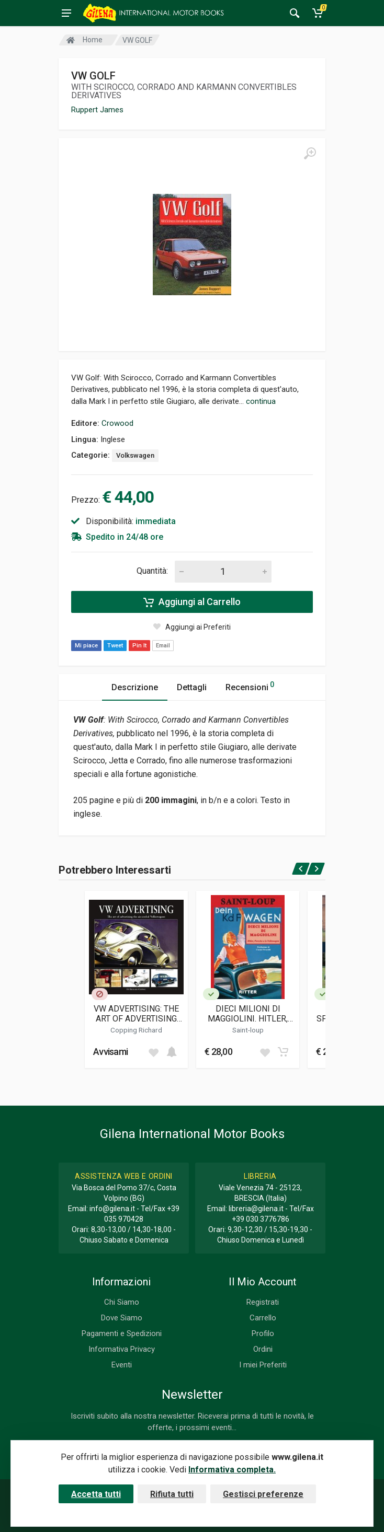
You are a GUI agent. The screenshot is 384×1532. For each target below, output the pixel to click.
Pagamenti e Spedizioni (122, 1333)
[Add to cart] (171, 1051)
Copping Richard (136, 1030)
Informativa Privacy (121, 1349)
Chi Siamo (121, 1302)
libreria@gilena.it (256, 1208)
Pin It (139, 645)
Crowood (117, 423)
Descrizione (134, 687)
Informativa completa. (232, 1470)
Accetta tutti (96, 1494)
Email (163, 645)
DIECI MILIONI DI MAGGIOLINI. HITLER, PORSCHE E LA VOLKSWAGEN (248, 1014)
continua (261, 401)
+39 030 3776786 (260, 1219)
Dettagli (192, 687)
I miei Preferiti (263, 1364)
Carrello (263, 1317)
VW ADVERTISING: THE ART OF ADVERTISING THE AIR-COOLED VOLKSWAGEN (136, 1014)
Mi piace (86, 645)
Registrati (262, 1302)
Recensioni (249, 685)
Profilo (263, 1333)
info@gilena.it (112, 1208)
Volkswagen (135, 455)
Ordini (263, 1349)
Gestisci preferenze (263, 1494)
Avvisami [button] (110, 1051)
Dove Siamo (121, 1317)
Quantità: (152, 571)
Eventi (121, 1364)
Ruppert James (97, 109)
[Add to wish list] (153, 1052)
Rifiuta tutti (172, 1494)
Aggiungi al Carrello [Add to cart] (192, 602)
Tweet (115, 645)
